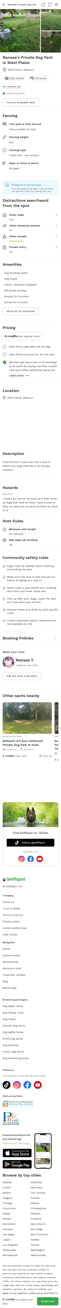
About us (8, 902)
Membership (10, 961)
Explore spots (11, 955)
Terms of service (13, 915)
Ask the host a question (22, 676)
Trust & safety (11, 908)
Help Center (10, 934)
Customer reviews (14, 974)
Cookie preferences (15, 928)
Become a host (12, 968)
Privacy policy (11, 921)
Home (6, 948)
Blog (5, 981)
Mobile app (9, 987)
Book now (47, 1301)
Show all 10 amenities (21, 311)
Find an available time (21, 102)
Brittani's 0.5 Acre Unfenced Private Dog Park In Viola (23, 742)
